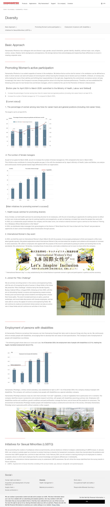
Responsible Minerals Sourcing (83, 487)
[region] (55, 500)
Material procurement (46, 487)
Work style (77, 480)
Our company (11, 9)
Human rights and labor (12, 480)
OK (87, 501)
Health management (46, 483)
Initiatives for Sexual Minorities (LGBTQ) (17, 30)
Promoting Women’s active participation (47, 27)
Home (4, 9)
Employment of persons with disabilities (77, 27)
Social (25, 9)
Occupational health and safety (83, 483)
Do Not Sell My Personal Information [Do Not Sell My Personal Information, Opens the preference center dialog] (91, 497)
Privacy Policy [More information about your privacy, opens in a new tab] (56, 505)
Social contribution (11, 490)
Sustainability (19, 9)
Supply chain (9, 487)
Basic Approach (10, 27)
